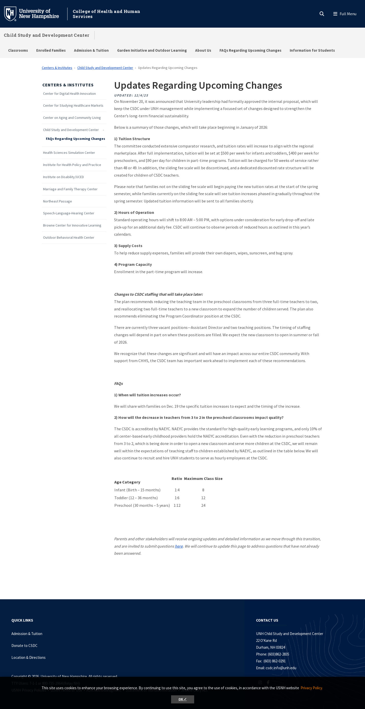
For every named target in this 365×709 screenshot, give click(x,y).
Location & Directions (28, 657)
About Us (203, 50)
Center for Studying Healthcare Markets (73, 105)
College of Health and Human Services (106, 13)
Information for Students (312, 50)
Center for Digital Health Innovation (69, 93)
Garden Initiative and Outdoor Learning (152, 50)
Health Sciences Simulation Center (69, 153)
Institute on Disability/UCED (63, 177)
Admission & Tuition (91, 50)
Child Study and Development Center (46, 35)
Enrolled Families (51, 50)
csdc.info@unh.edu (281, 667)
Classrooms (18, 50)
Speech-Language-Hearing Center (68, 213)
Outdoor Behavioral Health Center (68, 237)
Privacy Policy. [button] (312, 687)
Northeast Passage (57, 201)
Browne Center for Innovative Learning (72, 225)
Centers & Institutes (57, 67)
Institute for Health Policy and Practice (72, 165)
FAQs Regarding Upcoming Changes (250, 50)
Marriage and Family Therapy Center (70, 189)
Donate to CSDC (24, 645)
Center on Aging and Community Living (72, 118)
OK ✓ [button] (182, 699)
